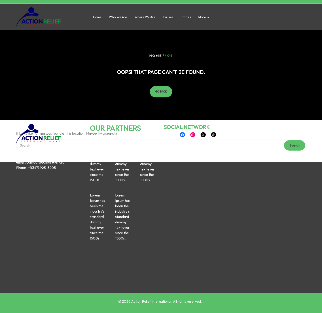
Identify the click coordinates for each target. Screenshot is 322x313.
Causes (168, 17)
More (202, 17)
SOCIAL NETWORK (187, 101)
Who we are (118, 17)
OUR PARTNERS (115, 102)
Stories (186, 17)
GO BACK (161, 91)
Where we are (144, 17)
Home (97, 17)
